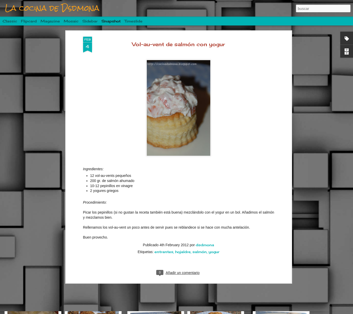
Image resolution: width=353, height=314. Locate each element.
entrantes (163, 215)
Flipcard (29, 21)
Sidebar (90, 21)
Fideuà (32, 296)
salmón (199, 215)
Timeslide (133, 21)
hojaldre (183, 215)
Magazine (50, 21)
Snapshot (111, 21)
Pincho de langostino (159, 295)
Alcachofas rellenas (281, 299)
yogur (213, 215)
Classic (10, 21)
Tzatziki (96, 298)
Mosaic (71, 21)
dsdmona (205, 208)
